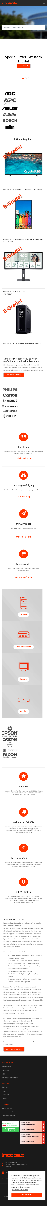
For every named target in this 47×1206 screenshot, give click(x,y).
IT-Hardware (26, 923)
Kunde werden (7, 1108)
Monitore (23, 961)
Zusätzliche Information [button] (20, 1190)
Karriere (5, 1098)
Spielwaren (10, 936)
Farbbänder (12, 958)
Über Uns (5, 1087)
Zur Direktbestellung (13, 375)
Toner (32, 955)
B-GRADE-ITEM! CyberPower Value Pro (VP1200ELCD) (22, 344)
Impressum (5, 1070)
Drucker (23, 615)
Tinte (27, 955)
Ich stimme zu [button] (26, 1195)
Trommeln (38, 955)
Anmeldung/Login (23, 577)
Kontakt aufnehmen (9, 1116)
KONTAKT (5, 1104)
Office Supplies (36, 923)
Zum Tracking (23, 497)
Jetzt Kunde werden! (14, 1049)
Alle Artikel (23, 66)
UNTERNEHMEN (7, 1063)
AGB (3, 1074)
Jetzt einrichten (23, 458)
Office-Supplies (9, 934)
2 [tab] (25, 78)
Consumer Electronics (14, 926)
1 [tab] (23, 78)
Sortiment (25, 952)
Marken (17, 947)
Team (4, 1091)
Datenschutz (6, 1066)
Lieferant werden (8, 1112)
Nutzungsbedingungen (10, 1078)
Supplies (23, 711)
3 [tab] (28, 78)
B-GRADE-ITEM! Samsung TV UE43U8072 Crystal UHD (22, 189)
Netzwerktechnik (23, 647)
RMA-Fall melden (23, 537)
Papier (22, 958)
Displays (23, 679)
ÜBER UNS (5, 1084)
